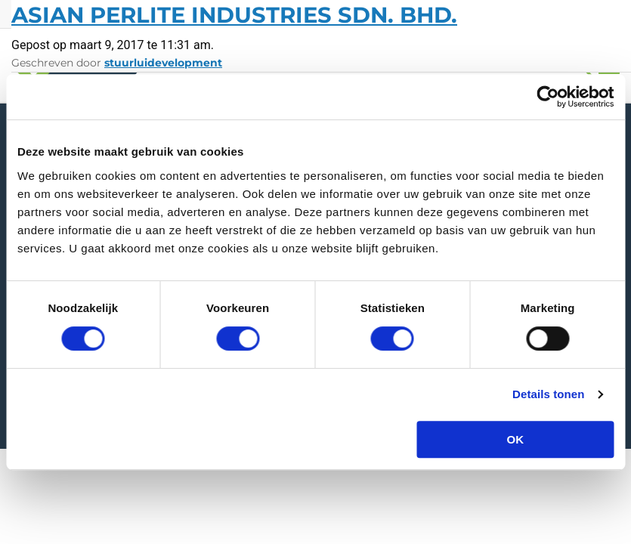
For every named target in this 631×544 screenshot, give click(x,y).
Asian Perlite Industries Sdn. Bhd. (234, 15)
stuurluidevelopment (163, 63)
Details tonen (548, 394)
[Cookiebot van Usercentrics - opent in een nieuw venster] (547, 96)
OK (515, 439)
